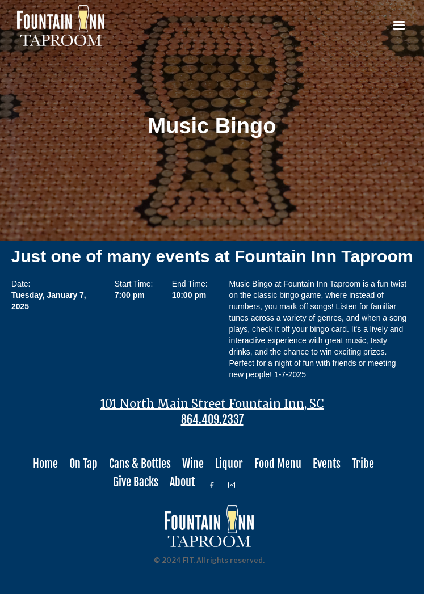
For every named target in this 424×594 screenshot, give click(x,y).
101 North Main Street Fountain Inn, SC (212, 404)
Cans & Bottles (140, 464)
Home (45, 464)
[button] (399, 25)
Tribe (363, 464)
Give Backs (135, 482)
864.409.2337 (212, 420)
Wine (193, 464)
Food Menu (277, 464)
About (182, 482)
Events (327, 464)
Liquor (229, 464)
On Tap (83, 464)
